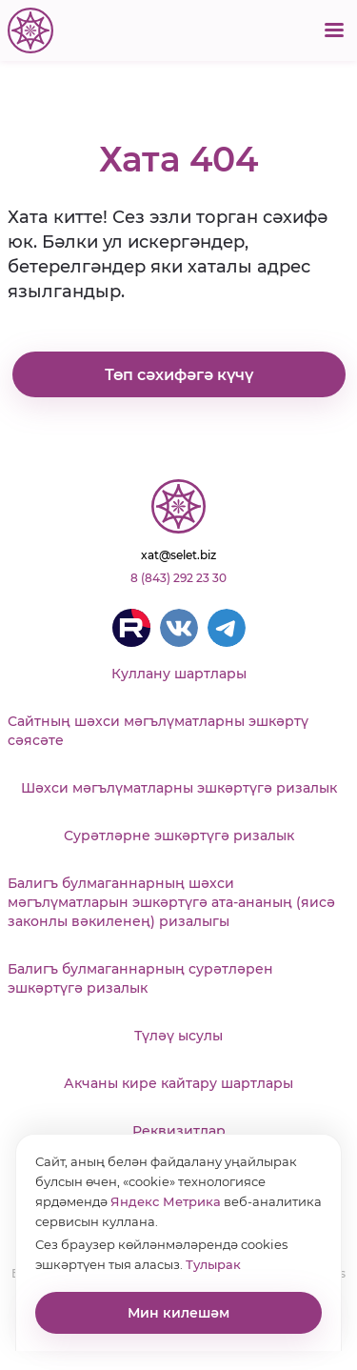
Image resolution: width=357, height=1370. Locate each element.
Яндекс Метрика (165, 1201)
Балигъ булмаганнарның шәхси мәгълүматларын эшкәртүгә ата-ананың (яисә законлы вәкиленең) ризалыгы (171, 902)
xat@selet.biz (178, 555)
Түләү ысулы (178, 1035)
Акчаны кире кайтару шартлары (178, 1083)
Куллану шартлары (179, 673)
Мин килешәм (178, 1312)
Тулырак (213, 1264)
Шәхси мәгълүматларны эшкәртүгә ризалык (179, 787)
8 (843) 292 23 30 (178, 578)
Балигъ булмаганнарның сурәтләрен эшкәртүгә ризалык (140, 978)
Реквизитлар (179, 1130)
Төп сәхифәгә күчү (179, 375)
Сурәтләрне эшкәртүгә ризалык (179, 835)
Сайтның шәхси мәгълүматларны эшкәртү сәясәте (158, 731)
